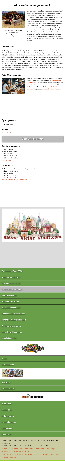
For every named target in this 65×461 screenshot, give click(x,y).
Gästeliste (6, 382)
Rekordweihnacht (9, 295)
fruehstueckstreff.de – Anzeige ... (51, 89)
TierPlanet (39, 449)
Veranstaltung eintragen (12, 289)
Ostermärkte (6, 451)
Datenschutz (7, 428)
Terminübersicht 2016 (11, 283)
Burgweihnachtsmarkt (11, 308)
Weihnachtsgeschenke (11, 326)
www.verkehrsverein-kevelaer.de (14, 179)
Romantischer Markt (10, 301)
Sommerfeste (18, 451)
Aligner (46, 454)
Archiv (4, 358)
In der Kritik (6, 404)
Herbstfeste (30, 451)
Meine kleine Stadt (24, 454)
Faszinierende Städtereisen (13, 314)
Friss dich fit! (26, 449)
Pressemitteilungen (9, 457)
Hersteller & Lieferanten (12, 332)
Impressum (6, 434)
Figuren (37, 454)
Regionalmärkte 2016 (11, 277)
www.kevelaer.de (8, 160)
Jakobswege (50, 449)
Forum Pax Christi (9, 133)
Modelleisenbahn (9, 338)
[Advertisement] (32, 108)
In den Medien (8, 416)
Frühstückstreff (8, 388)
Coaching (14, 449)
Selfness (5, 449)
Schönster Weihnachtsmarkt (14, 320)
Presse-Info (6, 410)
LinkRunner (55, 454)
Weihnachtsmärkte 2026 (12, 271)
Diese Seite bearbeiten (32, 139)
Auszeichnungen (9, 422)
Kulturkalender (8, 365)
